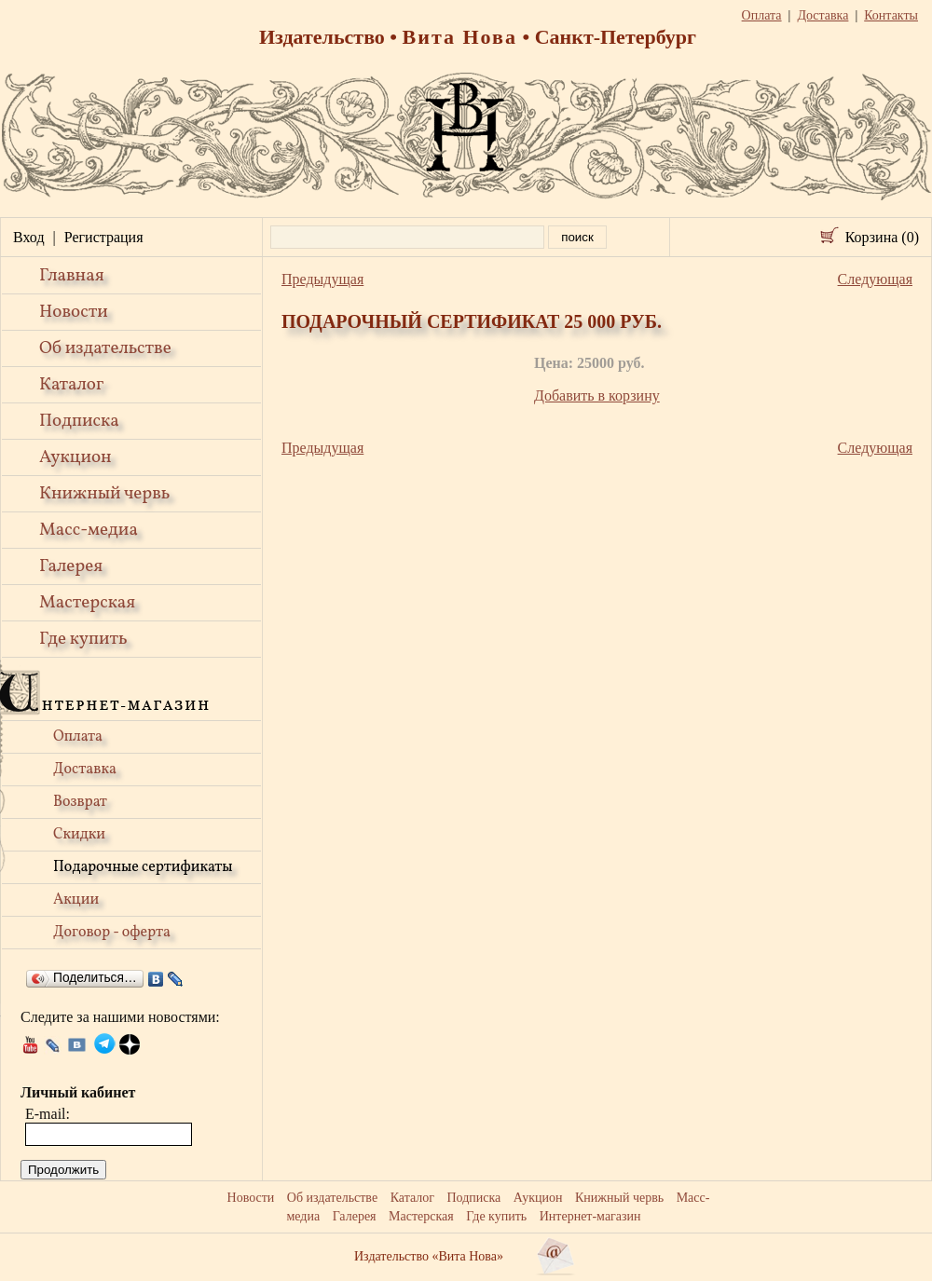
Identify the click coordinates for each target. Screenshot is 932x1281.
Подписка (79, 421)
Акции (76, 900)
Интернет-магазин (590, 1216)
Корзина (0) (882, 237)
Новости (73, 312)
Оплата (78, 737)
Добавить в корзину (597, 395)
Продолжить (63, 1170)
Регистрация (104, 237)
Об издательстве (105, 348)
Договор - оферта (112, 932)
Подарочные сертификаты (143, 867)
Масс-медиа (88, 530)
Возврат (80, 802)
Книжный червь (104, 494)
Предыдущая (322, 279)
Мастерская (87, 603)
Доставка (84, 769)
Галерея (71, 566)
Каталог (71, 385)
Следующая (875, 279)
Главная (71, 276)
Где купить (83, 639)
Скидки (79, 834)
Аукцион (75, 457)
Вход (29, 237)
